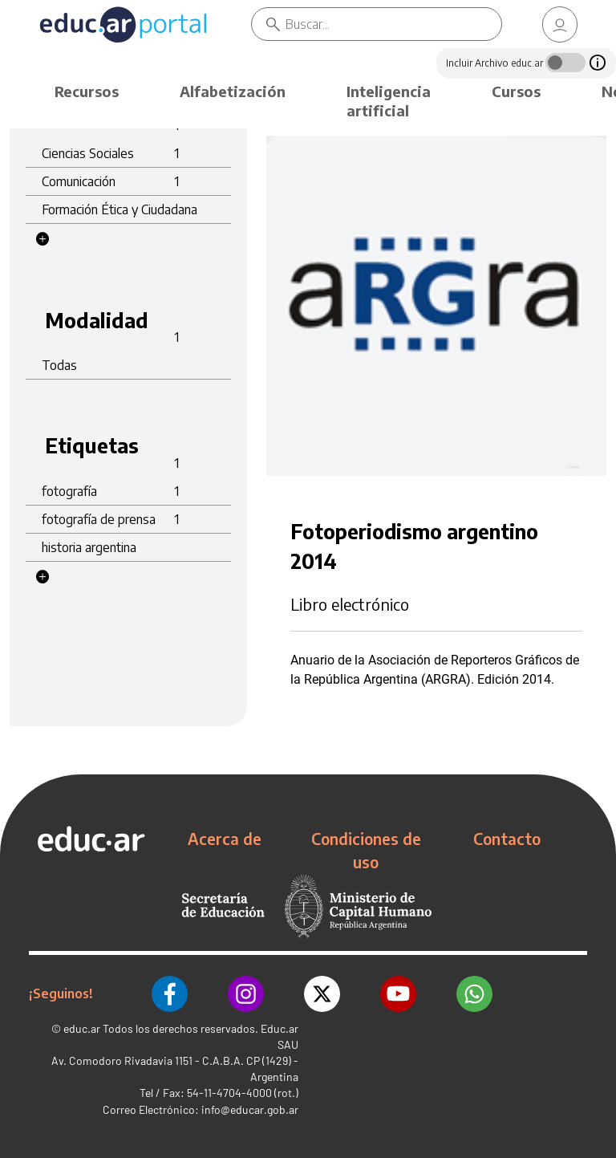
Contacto (507, 838)
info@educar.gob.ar (249, 1109)
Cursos (516, 91)
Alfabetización (233, 91)
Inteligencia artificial (388, 101)
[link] (560, 24)
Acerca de (224, 838)
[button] (42, 239)
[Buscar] (393, 24)
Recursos (87, 91)
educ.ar (81, 1028)
